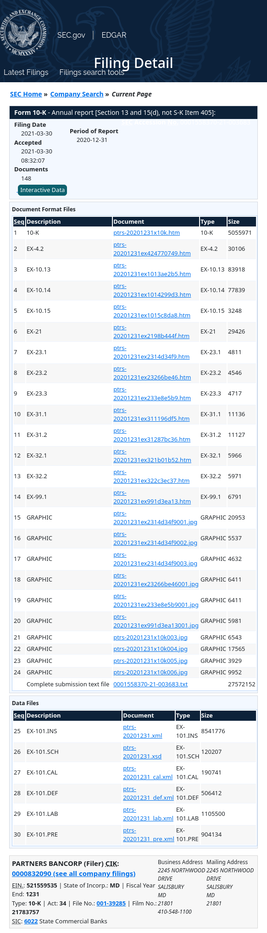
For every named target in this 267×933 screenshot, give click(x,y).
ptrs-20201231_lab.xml (148, 814)
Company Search (77, 94)
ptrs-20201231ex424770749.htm (152, 249)
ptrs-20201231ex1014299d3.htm (152, 290)
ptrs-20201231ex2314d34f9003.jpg (155, 559)
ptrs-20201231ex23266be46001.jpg (156, 579)
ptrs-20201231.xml (142, 731)
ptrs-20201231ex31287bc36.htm (151, 435)
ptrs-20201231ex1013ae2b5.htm (152, 269)
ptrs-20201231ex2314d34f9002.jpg (155, 538)
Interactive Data (42, 190)
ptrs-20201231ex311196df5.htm (151, 414)
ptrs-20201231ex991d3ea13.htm (152, 497)
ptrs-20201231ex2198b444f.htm (151, 331)
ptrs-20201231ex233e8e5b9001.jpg (156, 600)
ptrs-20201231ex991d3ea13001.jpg (156, 621)
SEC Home (26, 94)
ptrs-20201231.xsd (142, 752)
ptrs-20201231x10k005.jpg (150, 660)
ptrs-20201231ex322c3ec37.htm (151, 476)
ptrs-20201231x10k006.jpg (150, 672)
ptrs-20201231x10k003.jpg (150, 637)
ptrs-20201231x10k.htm (146, 232)
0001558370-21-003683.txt (150, 684)
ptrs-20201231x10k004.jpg (150, 649)
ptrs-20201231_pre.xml (148, 834)
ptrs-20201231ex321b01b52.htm (152, 455)
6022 (31, 921)
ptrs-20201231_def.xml (148, 793)
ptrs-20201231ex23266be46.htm (152, 373)
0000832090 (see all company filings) (73, 873)
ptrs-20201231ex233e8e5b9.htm (152, 393)
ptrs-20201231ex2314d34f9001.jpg (155, 517)
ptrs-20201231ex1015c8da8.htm (151, 311)
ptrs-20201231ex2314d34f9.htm (151, 352)
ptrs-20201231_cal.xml (147, 772)
